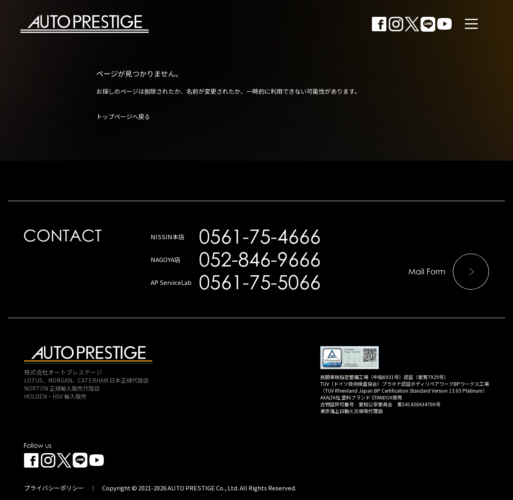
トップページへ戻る (123, 116)
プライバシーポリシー (54, 488)
